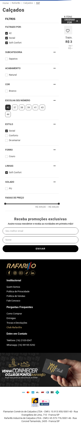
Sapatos (13, 58)
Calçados (28, 3)
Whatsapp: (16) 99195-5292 (21, 345)
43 (42, 107)
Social (12, 38)
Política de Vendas (16, 296)
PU (10, 188)
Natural (13, 74)
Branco (12, 91)
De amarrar (14, 140)
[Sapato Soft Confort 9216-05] (68, 38)
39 (28, 107)
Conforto (13, 135)
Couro (12, 156)
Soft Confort (15, 42)
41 (35, 107)
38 (21, 107)
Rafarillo (16, 3)
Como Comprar (14, 313)
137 (38, 3)
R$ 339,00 (40, 207)
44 (8, 114)
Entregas (11, 318)
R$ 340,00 (52, 207)
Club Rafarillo (14, 327)
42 (10, 33)
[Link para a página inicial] (6, 3)
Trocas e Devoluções (17, 322)
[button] (32, 27)
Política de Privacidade (18, 291)
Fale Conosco (13, 300)
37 (15, 107)
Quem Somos (13, 287)
